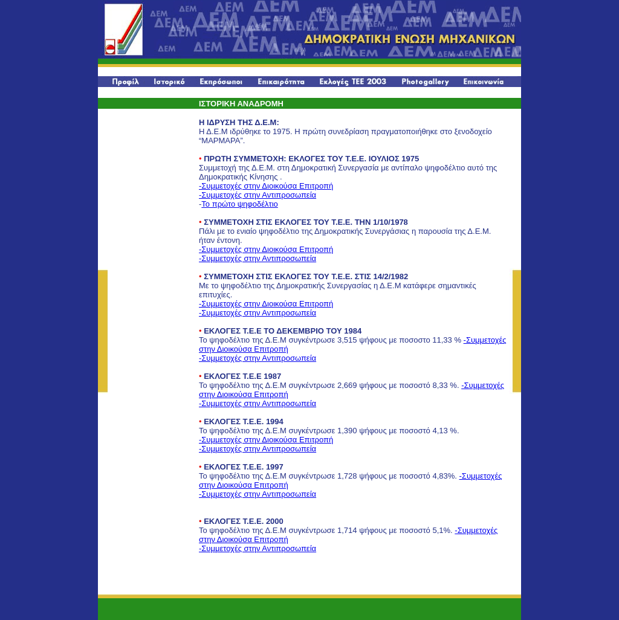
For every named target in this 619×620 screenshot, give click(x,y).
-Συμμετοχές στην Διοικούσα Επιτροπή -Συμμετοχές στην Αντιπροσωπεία (266, 190)
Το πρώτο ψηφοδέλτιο (239, 203)
